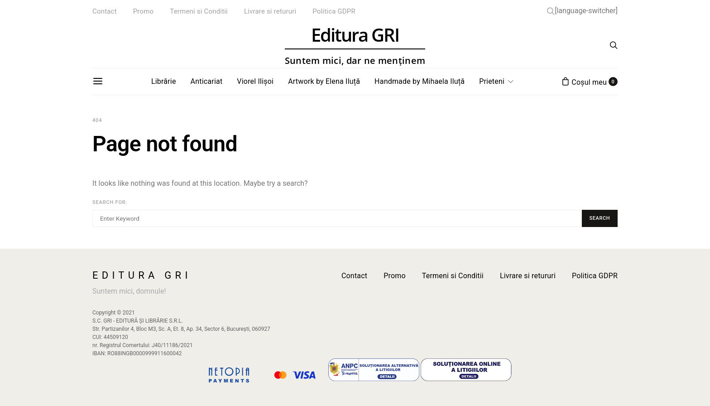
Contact (104, 11)
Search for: (109, 202)
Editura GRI (355, 45)
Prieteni (491, 81)
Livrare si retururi (270, 11)
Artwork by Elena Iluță (324, 81)
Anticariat (207, 81)
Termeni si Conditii (199, 11)
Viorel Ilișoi (255, 81)
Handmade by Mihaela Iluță (419, 81)
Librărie (163, 81)
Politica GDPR (333, 11)
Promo (143, 11)
